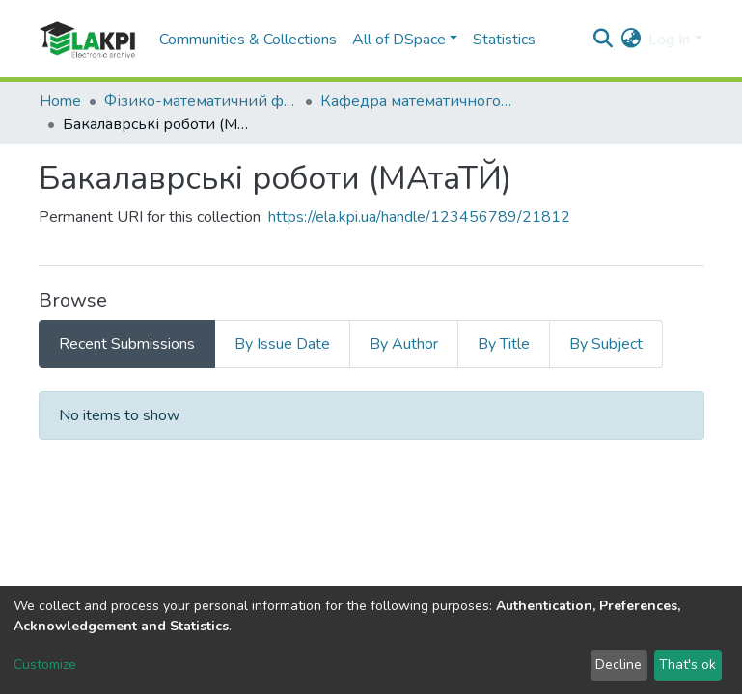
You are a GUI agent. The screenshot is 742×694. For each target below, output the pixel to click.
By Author (404, 344)
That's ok (687, 664)
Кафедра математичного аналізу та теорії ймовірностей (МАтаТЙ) (416, 101)
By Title (504, 344)
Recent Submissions (127, 344)
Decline (618, 664)
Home (60, 101)
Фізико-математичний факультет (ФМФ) (200, 101)
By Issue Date (282, 344)
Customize (45, 664)
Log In (669, 39)
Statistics (504, 39)
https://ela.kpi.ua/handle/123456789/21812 (419, 216)
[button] (630, 39)
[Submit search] (603, 39)
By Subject (606, 344)
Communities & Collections (248, 39)
